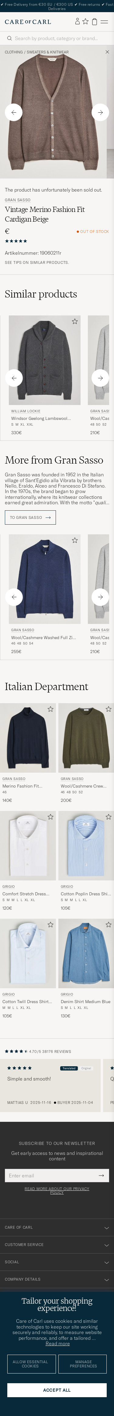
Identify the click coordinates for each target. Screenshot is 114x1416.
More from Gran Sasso (54, 460)
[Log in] (77, 21)
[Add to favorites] (73, 322)
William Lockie (25, 411)
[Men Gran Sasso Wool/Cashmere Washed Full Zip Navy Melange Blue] (45, 579)
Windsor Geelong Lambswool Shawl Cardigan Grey (39, 419)
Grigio (8, 886)
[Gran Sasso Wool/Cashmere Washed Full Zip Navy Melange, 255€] (44, 594)
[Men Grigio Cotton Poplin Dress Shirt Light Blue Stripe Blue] (86, 845)
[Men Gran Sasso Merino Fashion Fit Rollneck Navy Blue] (28, 738)
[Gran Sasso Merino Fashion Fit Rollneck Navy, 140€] (28, 753)
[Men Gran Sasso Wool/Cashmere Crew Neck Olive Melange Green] (86, 738)
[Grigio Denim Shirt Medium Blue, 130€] (86, 969)
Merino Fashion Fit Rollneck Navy (20, 786)
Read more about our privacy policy (57, 1190)
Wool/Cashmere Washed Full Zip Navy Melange (43, 638)
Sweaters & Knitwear (48, 52)
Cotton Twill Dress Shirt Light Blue (25, 1002)
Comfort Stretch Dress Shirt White (24, 894)
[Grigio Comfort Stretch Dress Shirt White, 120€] (28, 861)
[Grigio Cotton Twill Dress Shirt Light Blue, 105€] (28, 969)
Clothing (14, 52)
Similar (41, 294)
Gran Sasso (18, 200)
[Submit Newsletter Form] (101, 1175)
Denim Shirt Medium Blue (85, 1001)
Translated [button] (69, 1068)
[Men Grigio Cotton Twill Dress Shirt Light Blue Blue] (28, 953)
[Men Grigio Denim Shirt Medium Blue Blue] (86, 953)
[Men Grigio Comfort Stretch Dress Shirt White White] (28, 845)
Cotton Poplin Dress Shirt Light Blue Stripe (86, 894)
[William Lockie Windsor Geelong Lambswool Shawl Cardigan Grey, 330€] (44, 375)
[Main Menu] (104, 22)
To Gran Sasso (30, 518)
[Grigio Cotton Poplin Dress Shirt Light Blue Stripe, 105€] (86, 861)
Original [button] (86, 1068)
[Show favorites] (85, 21)
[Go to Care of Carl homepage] (28, 21)
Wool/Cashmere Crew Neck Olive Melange (82, 786)
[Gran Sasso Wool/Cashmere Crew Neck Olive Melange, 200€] (86, 753)
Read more (58, 1343)
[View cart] (94, 22)
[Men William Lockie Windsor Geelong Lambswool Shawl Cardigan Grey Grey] (45, 360)
